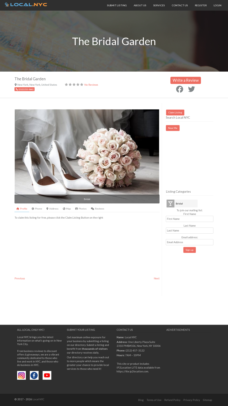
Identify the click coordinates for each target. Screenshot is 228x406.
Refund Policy (172, 399)
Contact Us (180, 5)
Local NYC (38, 399)
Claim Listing (175, 112)
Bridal (179, 203)
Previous (19, 278)
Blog (141, 399)
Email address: (189, 240)
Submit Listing (117, 5)
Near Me (172, 127)
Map (67, 208)
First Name (189, 213)
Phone (37, 208)
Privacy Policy (191, 399)
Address (52, 208)
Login (217, 5)
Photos (81, 208)
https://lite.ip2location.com (132, 371)
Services (159, 5)
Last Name (189, 225)
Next (157, 278)
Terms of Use (153, 399)
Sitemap (207, 399)
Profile (21, 208)
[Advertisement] (195, 163)
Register (201, 5)
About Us (140, 5)
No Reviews (91, 84)
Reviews (97, 208)
